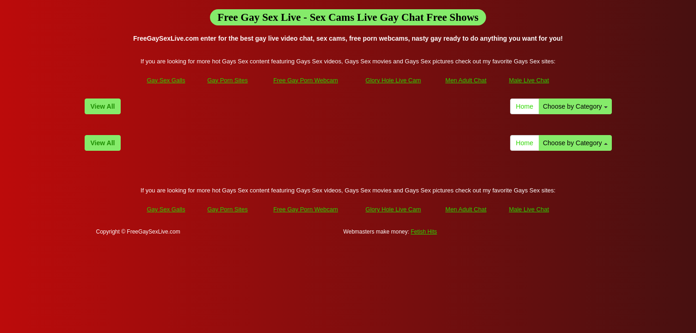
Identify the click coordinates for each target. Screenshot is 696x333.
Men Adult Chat (466, 80)
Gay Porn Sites (227, 80)
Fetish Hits (424, 231)
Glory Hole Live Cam (393, 80)
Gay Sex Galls (166, 80)
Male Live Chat (529, 80)
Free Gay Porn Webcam (305, 80)
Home (524, 106)
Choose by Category (575, 106)
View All (103, 106)
